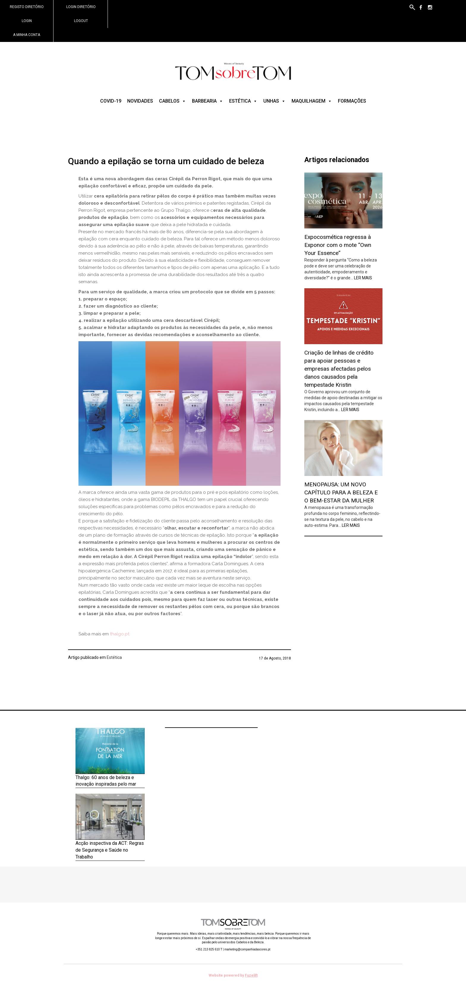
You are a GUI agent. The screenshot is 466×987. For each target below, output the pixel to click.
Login (27, 21)
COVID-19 (110, 101)
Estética (243, 101)
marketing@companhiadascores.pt (247, 949)
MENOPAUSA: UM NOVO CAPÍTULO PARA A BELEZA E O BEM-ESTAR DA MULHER (341, 492)
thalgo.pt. (120, 634)
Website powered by (233, 975)
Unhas (274, 101)
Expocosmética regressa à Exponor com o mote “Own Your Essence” (337, 245)
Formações (352, 101)
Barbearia (207, 101)
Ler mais (363, 277)
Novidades (140, 101)
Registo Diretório (27, 7)
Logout (81, 21)
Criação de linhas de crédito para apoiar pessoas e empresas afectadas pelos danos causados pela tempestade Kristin (339, 368)
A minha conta (26, 35)
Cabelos (172, 101)
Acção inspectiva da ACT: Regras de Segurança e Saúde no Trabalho (109, 850)
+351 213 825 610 (209, 949)
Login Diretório (81, 7)
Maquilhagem (312, 101)
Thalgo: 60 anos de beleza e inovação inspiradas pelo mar (105, 781)
